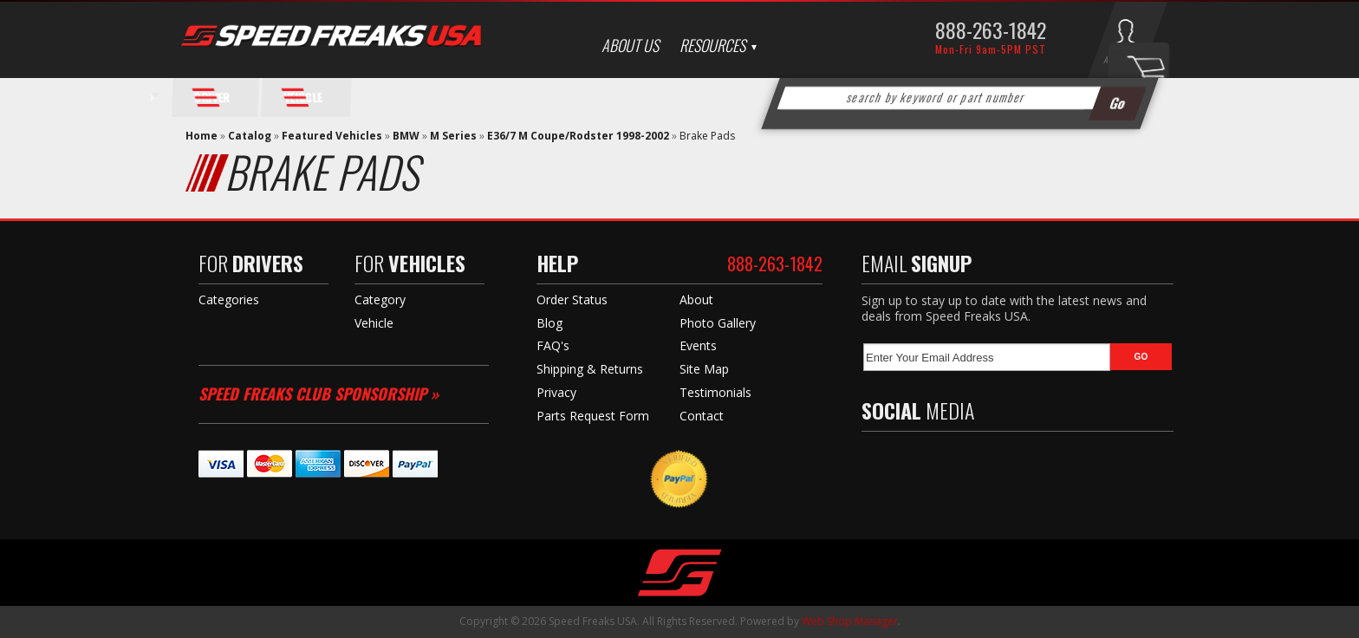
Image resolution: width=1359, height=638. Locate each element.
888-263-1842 (990, 29)
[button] (960, 98)
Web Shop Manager (850, 621)
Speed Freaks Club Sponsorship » (318, 393)
